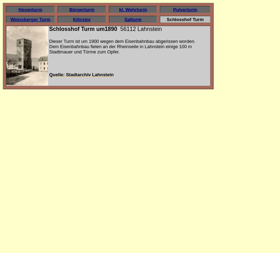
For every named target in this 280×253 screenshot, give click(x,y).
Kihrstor (82, 19)
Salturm (132, 19)
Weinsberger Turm (31, 19)
